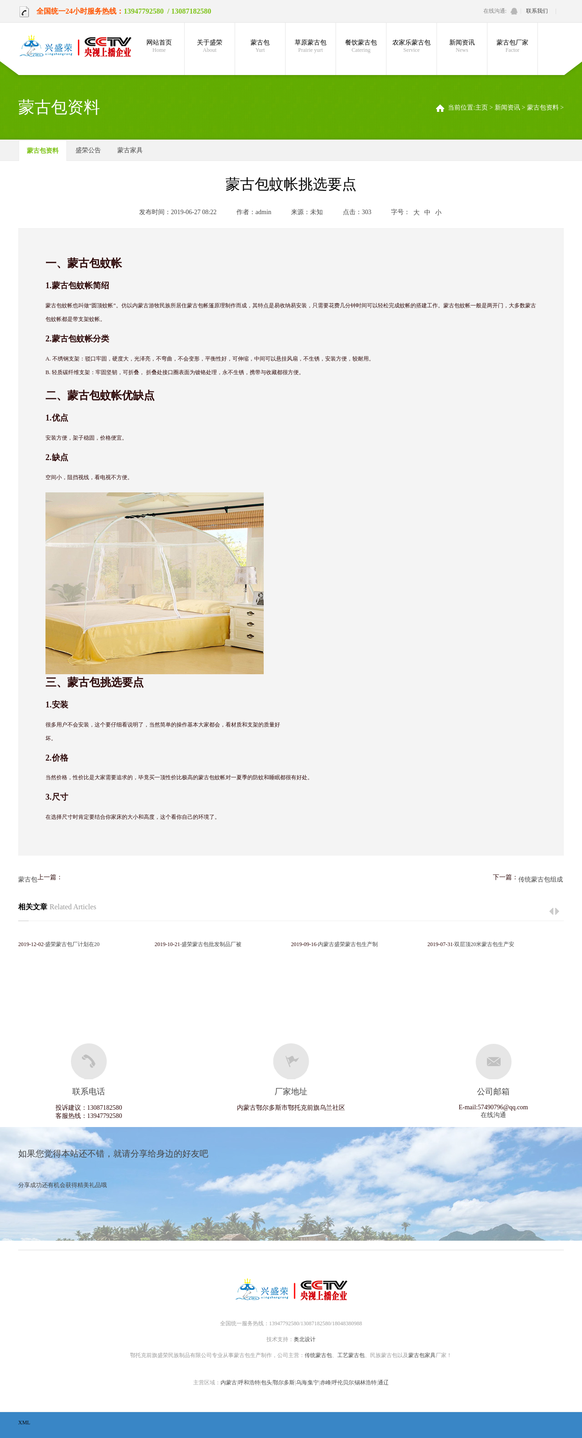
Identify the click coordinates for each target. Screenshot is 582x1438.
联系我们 (537, 11)
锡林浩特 (365, 1382)
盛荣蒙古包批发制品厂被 (211, 944)
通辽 (383, 1382)
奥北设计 (305, 1339)
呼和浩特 (249, 1382)
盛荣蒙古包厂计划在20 (72, 944)
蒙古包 (260, 46)
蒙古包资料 (543, 107)
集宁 (313, 1382)
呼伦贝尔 (343, 1382)
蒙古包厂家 (512, 46)
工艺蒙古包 (351, 1355)
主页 (481, 107)
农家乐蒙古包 (411, 46)
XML (24, 1422)
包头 (266, 1382)
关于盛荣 (210, 46)
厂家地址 (291, 1091)
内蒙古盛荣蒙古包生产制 (348, 944)
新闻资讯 (462, 46)
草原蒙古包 (311, 46)
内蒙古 (229, 1382)
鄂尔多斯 (284, 1382)
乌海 (301, 1382)
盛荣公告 (88, 150)
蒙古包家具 (422, 1355)
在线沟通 (493, 1115)
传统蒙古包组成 (540, 879)
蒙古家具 (130, 150)
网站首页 (159, 46)
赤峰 (325, 1382)
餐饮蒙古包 (361, 46)
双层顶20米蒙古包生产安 (484, 944)
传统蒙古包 (318, 1355)
